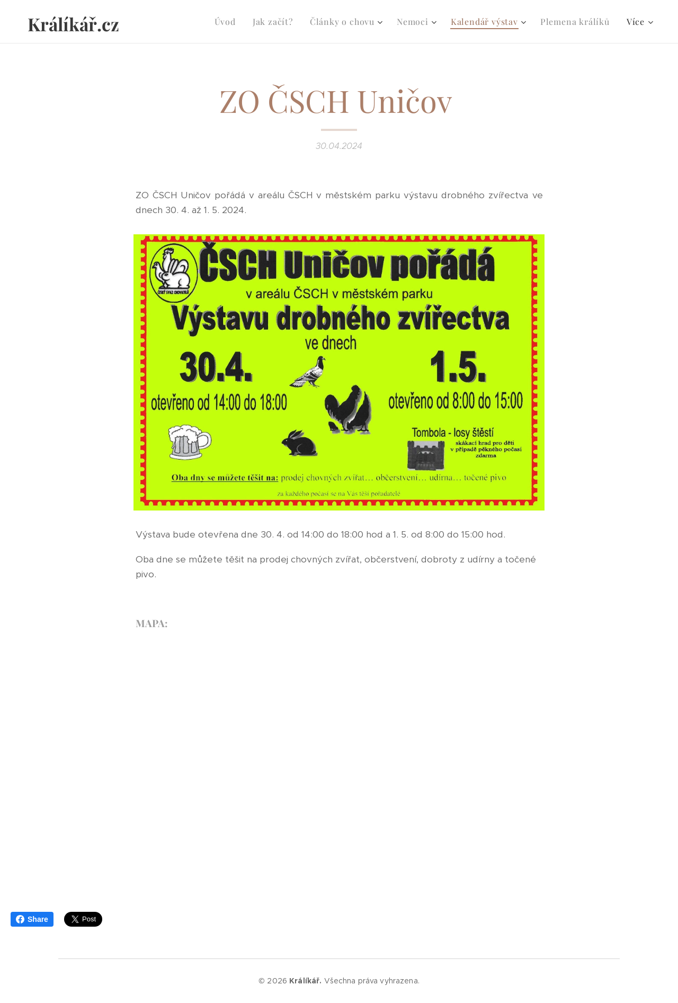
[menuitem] (228, 21)
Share (32, 919)
